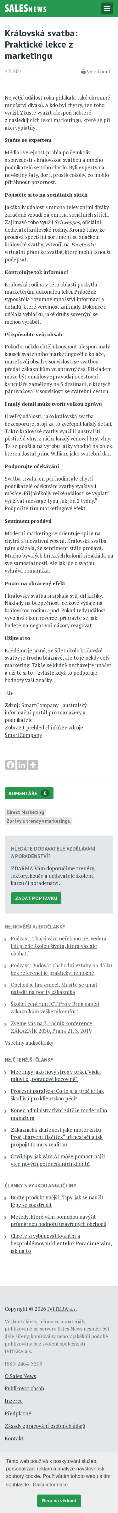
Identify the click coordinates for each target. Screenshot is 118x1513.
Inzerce (14, 1400)
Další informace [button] (50, 1484)
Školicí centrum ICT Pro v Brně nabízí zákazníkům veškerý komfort (55, 1008)
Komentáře (29, 793)
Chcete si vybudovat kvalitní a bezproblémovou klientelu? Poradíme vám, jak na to (61, 1243)
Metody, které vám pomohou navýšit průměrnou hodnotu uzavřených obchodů (58, 1220)
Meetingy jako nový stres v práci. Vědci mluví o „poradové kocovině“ (56, 1075)
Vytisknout (96, 71)
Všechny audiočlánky (29, 1042)
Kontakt (14, 1438)
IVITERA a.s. (62, 1308)
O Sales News (20, 1376)
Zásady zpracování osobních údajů (45, 1426)
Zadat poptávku (36, 898)
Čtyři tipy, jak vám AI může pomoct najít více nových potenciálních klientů (58, 1160)
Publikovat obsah (24, 1388)
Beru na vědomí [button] (59, 1500)
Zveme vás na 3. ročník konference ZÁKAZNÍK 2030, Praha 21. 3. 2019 (51, 1027)
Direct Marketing (25, 812)
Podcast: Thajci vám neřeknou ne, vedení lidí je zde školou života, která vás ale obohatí (59, 946)
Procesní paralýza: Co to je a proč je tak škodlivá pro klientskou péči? (57, 1095)
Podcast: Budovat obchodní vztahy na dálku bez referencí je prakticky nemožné (61, 969)
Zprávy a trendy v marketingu (38, 821)
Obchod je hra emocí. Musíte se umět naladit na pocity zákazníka (54, 988)
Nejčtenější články (29, 1059)
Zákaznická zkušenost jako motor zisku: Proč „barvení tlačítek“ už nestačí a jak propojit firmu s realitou (57, 1137)
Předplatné (18, 1413)
